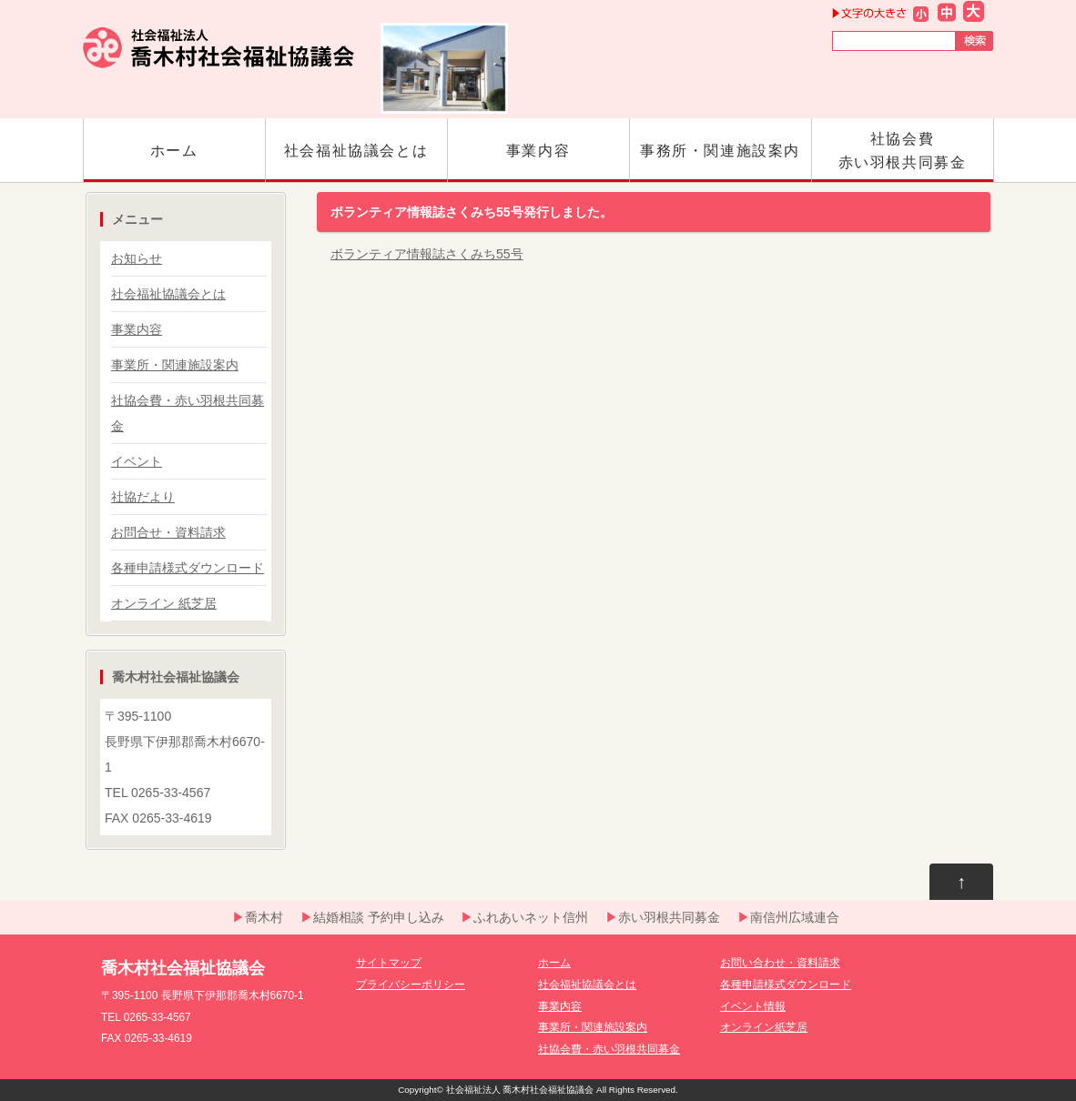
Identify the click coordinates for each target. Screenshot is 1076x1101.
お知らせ (136, 258)
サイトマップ (388, 962)
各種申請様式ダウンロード (187, 568)
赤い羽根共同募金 (669, 917)
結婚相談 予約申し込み (378, 917)
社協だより (143, 497)
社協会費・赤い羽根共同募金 (609, 1049)
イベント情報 (753, 1006)
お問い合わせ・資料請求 (780, 962)
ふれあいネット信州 (530, 917)
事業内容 (538, 162)
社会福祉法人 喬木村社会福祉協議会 (520, 1090)
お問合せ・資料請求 (168, 532)
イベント (136, 461)
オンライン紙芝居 (763, 1027)
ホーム (174, 162)
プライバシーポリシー (410, 984)
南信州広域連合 (794, 917)
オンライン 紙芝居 (164, 603)
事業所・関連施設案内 (175, 365)
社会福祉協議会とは (356, 162)
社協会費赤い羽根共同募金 (902, 156)
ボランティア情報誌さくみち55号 (426, 254)
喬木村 (264, 917)
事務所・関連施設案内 (720, 162)
